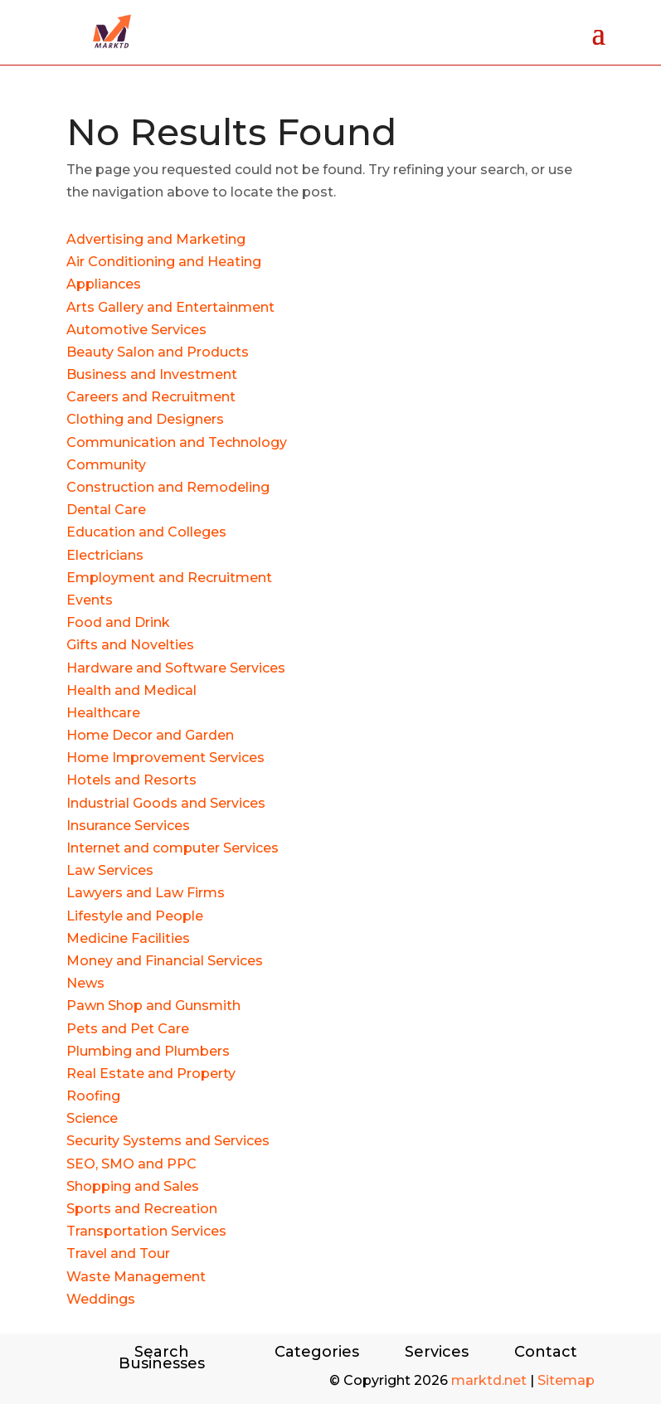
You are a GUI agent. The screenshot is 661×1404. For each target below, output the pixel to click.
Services (437, 1353)
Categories (317, 1353)
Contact (545, 1353)
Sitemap (566, 1380)
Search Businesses (162, 1357)
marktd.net (489, 1380)
